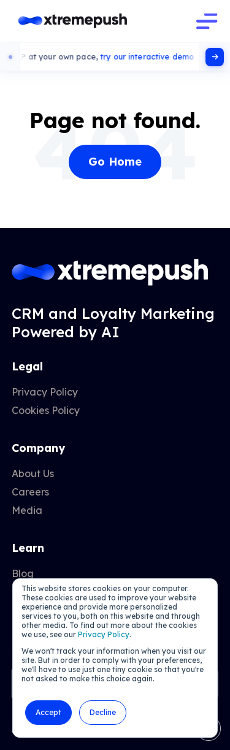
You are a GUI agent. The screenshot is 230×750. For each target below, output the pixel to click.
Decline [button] (103, 712)
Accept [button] (48, 712)
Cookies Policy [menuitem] (46, 410)
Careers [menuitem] (30, 492)
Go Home (115, 162)
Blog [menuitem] (23, 573)
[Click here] (214, 57)
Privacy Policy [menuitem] (45, 392)
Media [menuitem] (27, 510)
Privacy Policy (103, 634)
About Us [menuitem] (33, 473)
